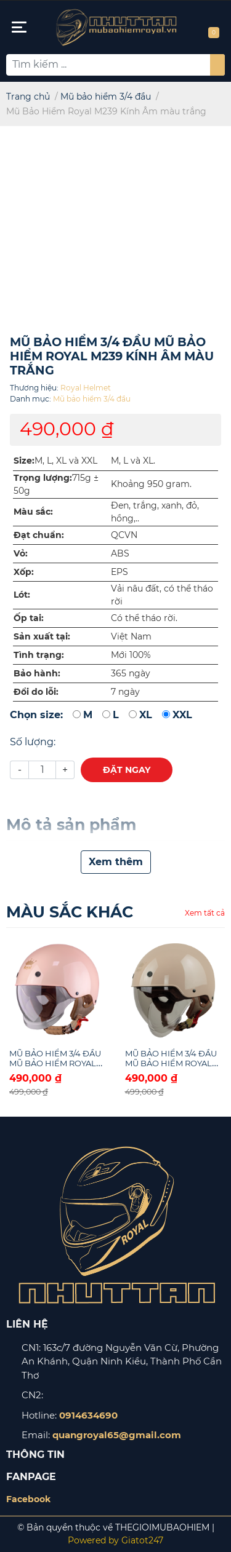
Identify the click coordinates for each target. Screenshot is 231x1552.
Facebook (28, 1499)
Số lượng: (32, 742)
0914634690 (88, 1415)
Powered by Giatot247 (115, 1540)
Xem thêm (116, 862)
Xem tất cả (205, 912)
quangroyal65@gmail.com (116, 1435)
